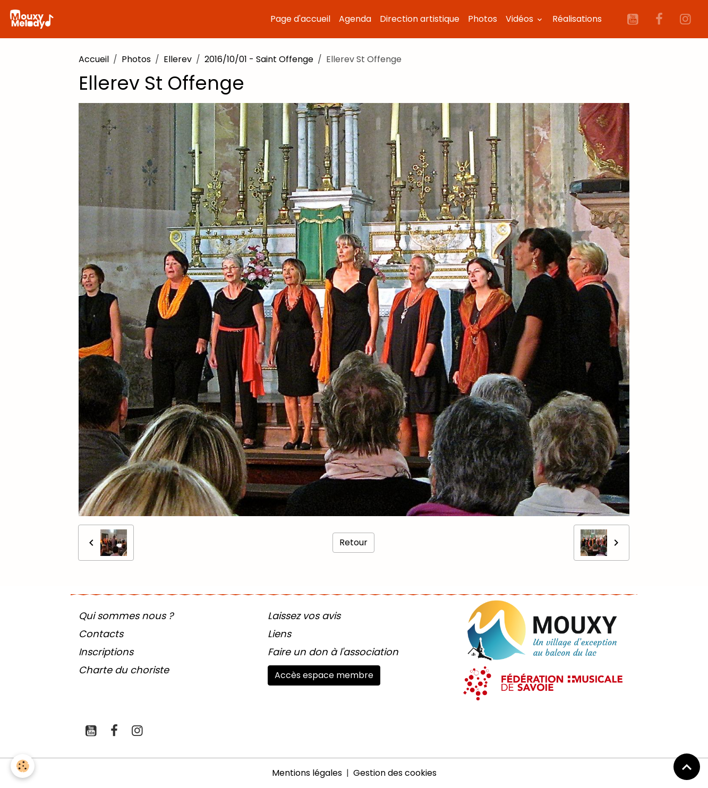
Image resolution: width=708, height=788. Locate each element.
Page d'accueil (300, 19)
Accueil (94, 59)
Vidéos (520, 19)
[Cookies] (23, 766)
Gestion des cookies (395, 773)
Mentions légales (307, 773)
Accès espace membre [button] (324, 675)
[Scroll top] (686, 766)
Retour (353, 542)
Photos (482, 19)
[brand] (33, 19)
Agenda (355, 19)
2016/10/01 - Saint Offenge (258, 59)
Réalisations (577, 19)
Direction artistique (419, 19)
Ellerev (178, 59)
